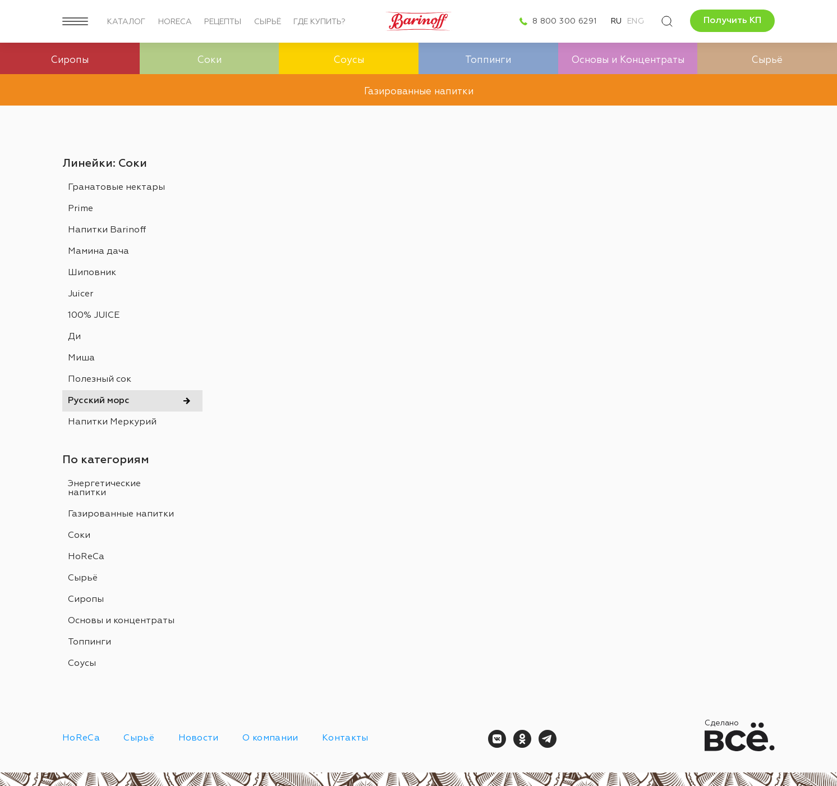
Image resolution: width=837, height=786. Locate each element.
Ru (616, 21)
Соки (79, 535)
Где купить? (319, 22)
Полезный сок (99, 379)
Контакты (345, 738)
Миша (81, 358)
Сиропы (86, 599)
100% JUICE (93, 315)
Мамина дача (98, 251)
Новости (198, 738)
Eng (635, 21)
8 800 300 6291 (564, 21)
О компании (270, 738)
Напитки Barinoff (107, 230)
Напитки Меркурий (112, 422)
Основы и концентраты (121, 620)
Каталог (126, 22)
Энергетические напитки (104, 488)
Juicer (80, 294)
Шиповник (92, 272)
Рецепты (222, 22)
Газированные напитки (121, 514)
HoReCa (175, 22)
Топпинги (89, 642)
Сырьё (267, 22)
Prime (80, 208)
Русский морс (99, 400)
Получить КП (732, 20)
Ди (74, 336)
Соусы (82, 663)
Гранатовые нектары (116, 187)
